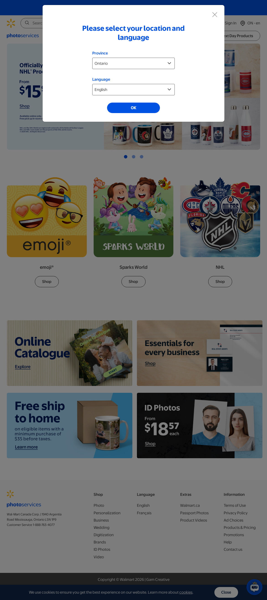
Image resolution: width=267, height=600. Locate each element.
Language (101, 79)
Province (100, 53)
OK (133, 108)
